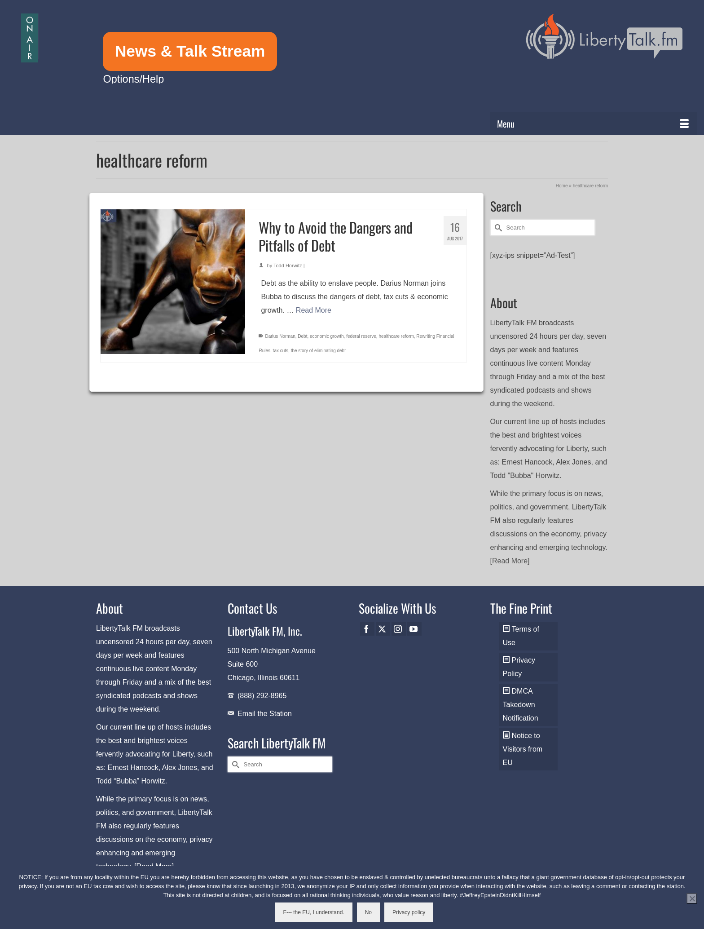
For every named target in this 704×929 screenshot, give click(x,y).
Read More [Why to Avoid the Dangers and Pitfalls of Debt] (313, 310)
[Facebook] (367, 629)
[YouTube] (414, 629)
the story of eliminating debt (318, 350)
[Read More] (510, 561)
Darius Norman (280, 336)
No (368, 912)
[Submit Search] (497, 227)
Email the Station (265, 713)
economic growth (327, 336)
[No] (691, 898)
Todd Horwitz (287, 265)
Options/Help (133, 79)
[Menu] (593, 123)
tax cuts (280, 350)
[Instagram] (399, 629)
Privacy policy (408, 912)
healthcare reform (396, 336)
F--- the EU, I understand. (313, 912)
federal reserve (361, 336)
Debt (302, 336)
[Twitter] (383, 629)
